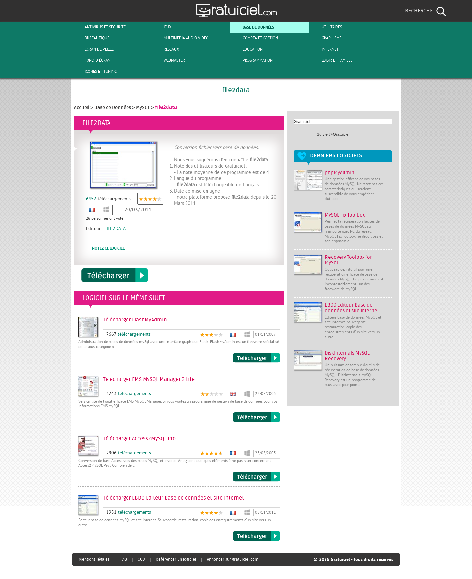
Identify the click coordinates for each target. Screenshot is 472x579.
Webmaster (169, 60)
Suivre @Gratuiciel (333, 134)
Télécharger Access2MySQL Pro (256, 477)
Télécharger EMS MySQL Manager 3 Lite (256, 417)
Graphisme (326, 38)
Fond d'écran (92, 60)
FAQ (123, 559)
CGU (141, 559)
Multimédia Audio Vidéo (180, 38)
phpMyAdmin (339, 173)
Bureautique (91, 38)
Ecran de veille (94, 49)
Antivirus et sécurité (100, 27)
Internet (325, 49)
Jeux (162, 27)
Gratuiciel (302, 121)
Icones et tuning (95, 71)
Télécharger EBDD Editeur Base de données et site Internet (256, 536)
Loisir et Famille (331, 60)
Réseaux (166, 49)
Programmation (252, 60)
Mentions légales (94, 559)
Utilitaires (326, 27)
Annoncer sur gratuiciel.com (232, 559)
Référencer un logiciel (176, 559)
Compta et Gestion (255, 38)
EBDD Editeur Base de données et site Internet (352, 308)
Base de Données (253, 27)
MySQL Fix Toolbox (345, 215)
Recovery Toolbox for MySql (348, 260)
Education (247, 49)
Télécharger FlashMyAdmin (256, 358)
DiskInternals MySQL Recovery (347, 356)
